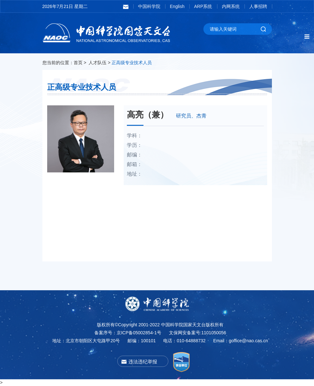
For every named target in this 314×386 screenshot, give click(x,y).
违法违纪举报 (142, 361)
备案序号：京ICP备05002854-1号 (127, 332)
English (177, 6)
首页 (78, 62)
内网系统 (231, 6)
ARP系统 (203, 6)
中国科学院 (149, 6)
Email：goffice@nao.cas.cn (240, 340)
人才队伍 (97, 62)
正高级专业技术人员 (132, 62)
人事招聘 (258, 6)
